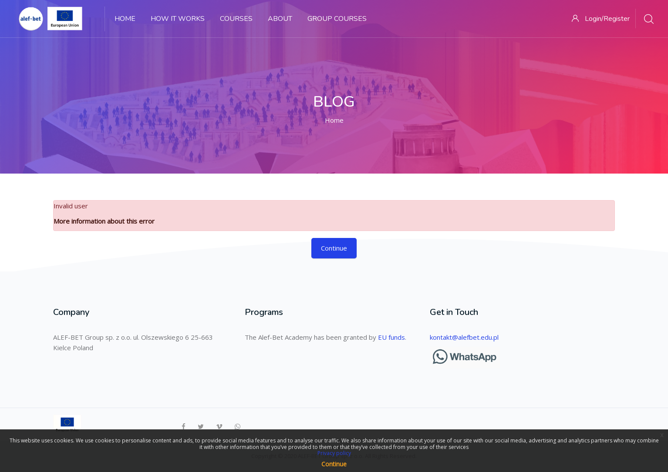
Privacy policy (334, 453)
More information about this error (104, 221)
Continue (334, 248)
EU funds (391, 337)
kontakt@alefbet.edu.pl (464, 337)
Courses (236, 18)
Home (125, 18)
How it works (178, 18)
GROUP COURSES (337, 18)
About (280, 18)
